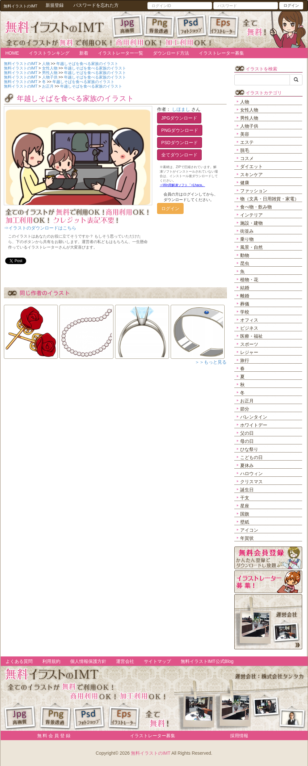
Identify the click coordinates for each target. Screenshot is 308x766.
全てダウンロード (179, 154)
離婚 (244, 295)
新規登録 (55, 5)
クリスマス (251, 481)
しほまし (181, 109)
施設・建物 (251, 223)
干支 (244, 497)
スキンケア (251, 174)
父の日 (247, 433)
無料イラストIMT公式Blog (207, 661)
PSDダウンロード (179, 142)
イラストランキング (49, 53)
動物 (244, 255)
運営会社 (125, 661)
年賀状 (247, 538)
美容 (244, 134)
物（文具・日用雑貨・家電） (269, 198)
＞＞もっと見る (211, 362)
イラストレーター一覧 (120, 53)
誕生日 (247, 489)
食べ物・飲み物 (256, 206)
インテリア (251, 215)
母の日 (247, 441)
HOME (12, 53)
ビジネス (249, 328)
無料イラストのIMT (150, 753)
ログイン (291, 5)
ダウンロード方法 (171, 53)
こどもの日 (251, 457)
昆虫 (244, 263)
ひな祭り (249, 449)
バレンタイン (253, 417)
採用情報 (239, 735)
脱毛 (244, 150)
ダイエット (251, 166)
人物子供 (249, 126)
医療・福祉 (251, 336)
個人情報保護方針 (88, 661)
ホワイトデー (253, 425)
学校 (244, 311)
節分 (244, 408)
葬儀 (244, 303)
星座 (244, 505)
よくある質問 (19, 661)
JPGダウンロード (179, 118)
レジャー (249, 352)
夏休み (247, 465)
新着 (83, 53)
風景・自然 (251, 247)
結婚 (244, 287)
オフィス (249, 320)
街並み (247, 231)
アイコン (249, 530)
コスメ (247, 158)
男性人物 (249, 118)
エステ (247, 142)
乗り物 (247, 239)
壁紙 (244, 522)
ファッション (253, 190)
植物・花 (249, 279)
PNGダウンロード (179, 130)
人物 (244, 101)
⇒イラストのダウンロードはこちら (40, 227)
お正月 (247, 400)
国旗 (244, 513)
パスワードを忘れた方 (96, 5)
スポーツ (249, 344)
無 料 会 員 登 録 (51, 735)
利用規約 (51, 661)
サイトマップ (157, 661)
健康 (244, 182)
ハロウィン (251, 473)
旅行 (244, 360)
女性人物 (249, 109)
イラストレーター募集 (221, 53)
